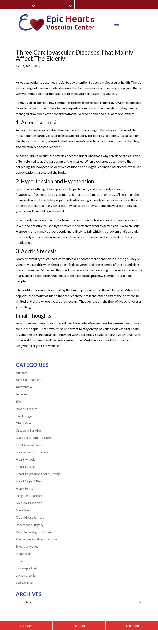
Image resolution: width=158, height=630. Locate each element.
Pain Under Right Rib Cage (34, 532)
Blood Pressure (26, 409)
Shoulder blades (27, 546)
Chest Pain (23, 423)
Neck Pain (23, 510)
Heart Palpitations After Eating (38, 474)
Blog (37, 66)
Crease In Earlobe (28, 430)
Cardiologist (25, 416)
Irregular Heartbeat (30, 496)
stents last (23, 553)
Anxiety (21, 372)
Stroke (20, 561)
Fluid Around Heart (29, 445)
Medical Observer (29, 503)
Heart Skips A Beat (29, 481)
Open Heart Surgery (30, 517)
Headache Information (32, 452)
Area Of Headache (29, 380)
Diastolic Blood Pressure (33, 437)
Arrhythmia (24, 387)
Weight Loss (24, 582)
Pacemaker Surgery (29, 525)
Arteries (21, 394)
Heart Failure (25, 466)
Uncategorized (26, 568)
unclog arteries (26, 575)
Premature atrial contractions (36, 539)
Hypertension (25, 488)
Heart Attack (25, 459)
